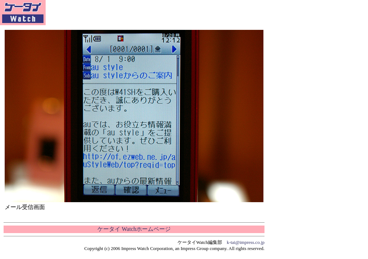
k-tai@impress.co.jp (245, 242)
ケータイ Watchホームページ (134, 229)
